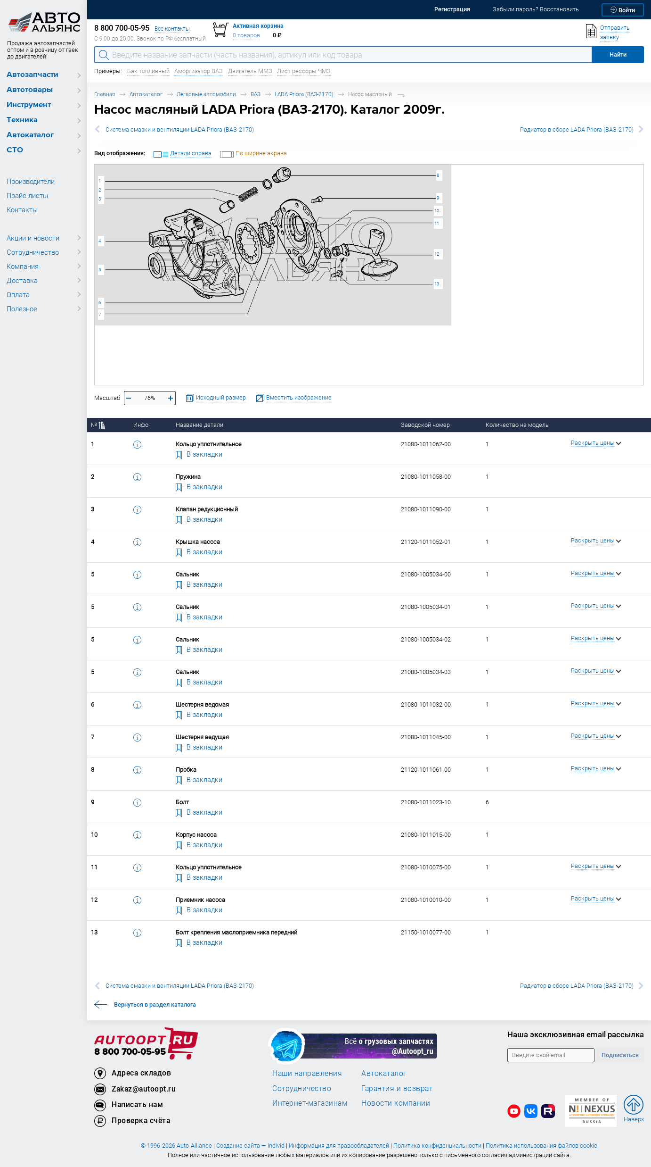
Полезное (22, 308)
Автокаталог (30, 135)
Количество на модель (517, 425)
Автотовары (30, 90)
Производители (31, 181)
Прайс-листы (27, 195)
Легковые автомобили (206, 94)
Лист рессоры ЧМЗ (304, 71)
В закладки (199, 453)
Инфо (140, 425)
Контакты (22, 209)
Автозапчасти (32, 75)
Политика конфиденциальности (437, 1146)
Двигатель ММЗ (250, 71)
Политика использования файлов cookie (541, 1146)
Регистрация (452, 9)
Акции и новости (33, 237)
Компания (23, 266)
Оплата (18, 294)
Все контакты (172, 28)
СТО (15, 150)
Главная (104, 94)
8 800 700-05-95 (130, 1052)
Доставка (22, 280)
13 (436, 284)
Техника (22, 120)
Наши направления (307, 1073)
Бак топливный (148, 71)
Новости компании (395, 1103)
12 (436, 254)
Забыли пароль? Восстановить (536, 9)
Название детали (199, 425)
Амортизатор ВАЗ (198, 71)
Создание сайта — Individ (250, 1146)
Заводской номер (425, 425)
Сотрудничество (33, 252)
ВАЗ (255, 94)
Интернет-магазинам (309, 1103)
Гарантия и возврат (396, 1088)
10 (436, 211)
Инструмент (29, 105)
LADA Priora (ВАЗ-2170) (304, 94)
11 (436, 223)
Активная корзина (258, 26)
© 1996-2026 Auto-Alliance (176, 1146)
